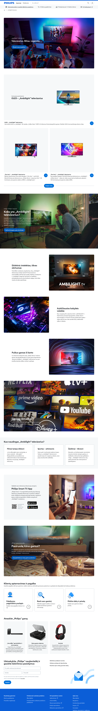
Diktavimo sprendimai (56, 708)
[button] (92, 123)
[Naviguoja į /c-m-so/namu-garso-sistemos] (37, 637)
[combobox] (57, 3)
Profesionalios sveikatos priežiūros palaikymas (36, 701)
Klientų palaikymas (9, 698)
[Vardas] (13, 672)
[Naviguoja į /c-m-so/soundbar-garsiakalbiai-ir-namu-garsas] (14, 637)
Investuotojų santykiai (79, 703)
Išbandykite (30, 698)
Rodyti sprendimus (55, 706)
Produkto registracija (9, 701)
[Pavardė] (32, 672)
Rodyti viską (49, 186)
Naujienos (75, 701)
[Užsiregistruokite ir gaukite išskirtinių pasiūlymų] (19, 7)
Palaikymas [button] (26, 3)
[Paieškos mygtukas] (88, 3)
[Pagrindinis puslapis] (9, 3)
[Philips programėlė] (32, 503)
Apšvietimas (54, 698)
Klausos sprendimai (56, 703)
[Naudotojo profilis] (92, 3)
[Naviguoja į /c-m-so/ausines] (60, 637)
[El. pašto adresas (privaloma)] (22, 668)
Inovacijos (75, 708)
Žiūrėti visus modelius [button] (19, 47)
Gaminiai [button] (18, 3)
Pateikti (7, 682)
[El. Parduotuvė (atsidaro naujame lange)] (86, 7)
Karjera (75, 706)
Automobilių (53, 701)
